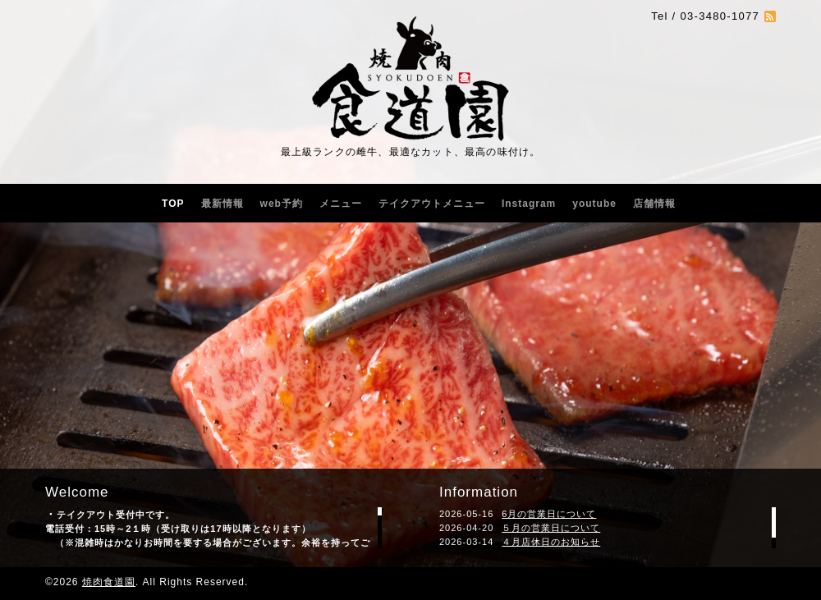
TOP (173, 203)
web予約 (281, 203)
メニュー (340, 203)
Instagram (529, 203)
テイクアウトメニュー (431, 203)
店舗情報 (654, 203)
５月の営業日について (551, 528)
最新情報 (222, 203)
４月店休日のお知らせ (551, 542)
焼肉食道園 (108, 582)
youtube (594, 203)
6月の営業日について (549, 514)
